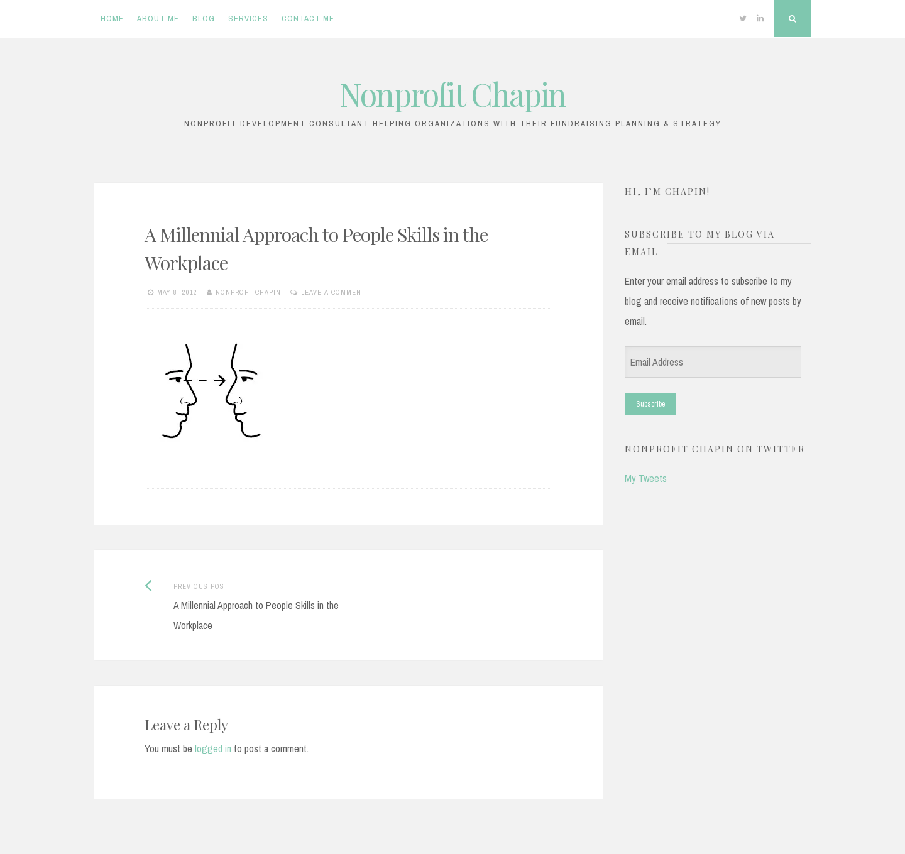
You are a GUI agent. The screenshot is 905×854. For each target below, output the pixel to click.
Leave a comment (333, 292)
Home (112, 18)
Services (248, 18)
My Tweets (646, 478)
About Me (158, 18)
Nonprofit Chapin (452, 94)
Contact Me (308, 18)
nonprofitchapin (248, 292)
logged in (213, 748)
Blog (203, 18)
